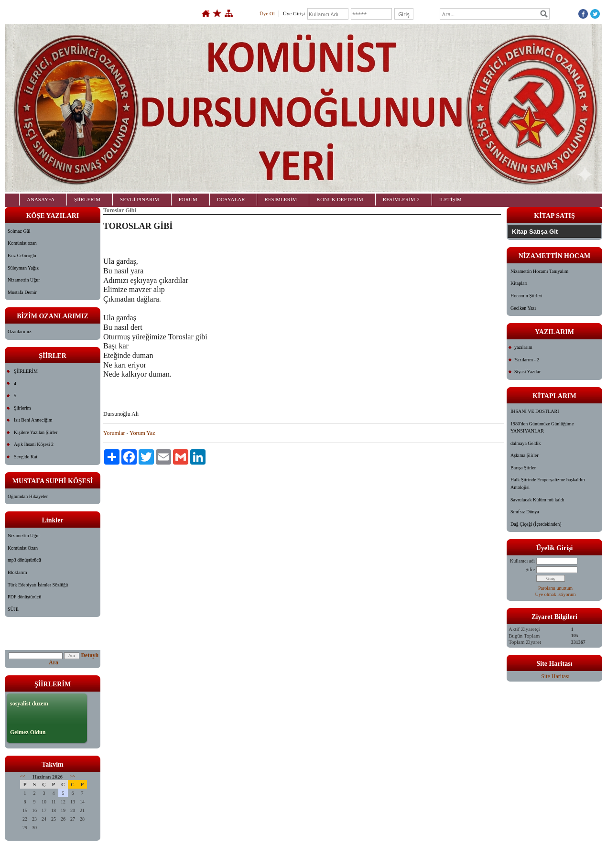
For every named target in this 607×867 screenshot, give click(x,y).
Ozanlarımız (19, 331)
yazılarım (523, 347)
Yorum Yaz (142, 433)
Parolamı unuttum (555, 588)
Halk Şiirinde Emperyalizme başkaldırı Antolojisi (547, 483)
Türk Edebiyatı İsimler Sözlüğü (38, 584)
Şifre (530, 569)
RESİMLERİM (280, 199)
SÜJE (13, 609)
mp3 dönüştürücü (24, 560)
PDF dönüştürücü (24, 596)
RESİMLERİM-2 (401, 199)
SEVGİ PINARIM (139, 199)
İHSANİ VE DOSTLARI (534, 411)
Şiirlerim (22, 408)
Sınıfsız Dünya (524, 511)
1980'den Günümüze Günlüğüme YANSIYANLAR (542, 427)
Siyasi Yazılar (527, 371)
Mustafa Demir (22, 292)
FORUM (188, 199)
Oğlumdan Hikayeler (28, 496)
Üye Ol (267, 13)
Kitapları (519, 283)
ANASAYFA (40, 199)
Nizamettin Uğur (24, 279)
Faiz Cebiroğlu (22, 255)
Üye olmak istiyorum (555, 594)
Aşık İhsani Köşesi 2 (34, 444)
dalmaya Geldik (525, 443)
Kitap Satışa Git (535, 231)
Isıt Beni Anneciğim (33, 420)
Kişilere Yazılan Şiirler (35, 432)
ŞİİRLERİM (87, 199)
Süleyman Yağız (23, 268)
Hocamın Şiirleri (526, 295)
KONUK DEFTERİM (339, 199)
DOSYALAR (231, 199)
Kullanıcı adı (522, 561)
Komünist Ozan (23, 548)
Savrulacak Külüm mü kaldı (537, 499)
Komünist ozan (22, 243)
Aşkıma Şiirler (524, 455)
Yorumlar (114, 433)
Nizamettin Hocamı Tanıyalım (539, 271)
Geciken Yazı (523, 308)
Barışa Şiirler (523, 467)
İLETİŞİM (450, 199)
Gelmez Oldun (27, 732)
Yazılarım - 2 (526, 359)
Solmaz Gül (19, 231)
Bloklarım (17, 572)
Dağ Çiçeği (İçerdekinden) (536, 524)
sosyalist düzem (29, 703)
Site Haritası (555, 676)
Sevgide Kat (25, 456)
